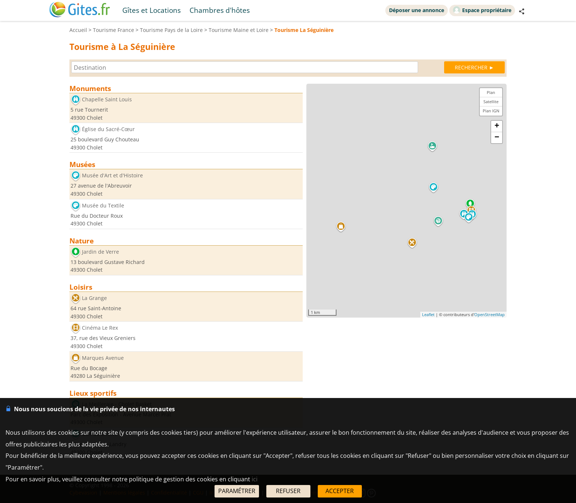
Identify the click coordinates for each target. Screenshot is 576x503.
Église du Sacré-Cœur (108, 129)
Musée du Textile (103, 205)
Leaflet (428, 314)
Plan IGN (491, 110)
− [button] (496, 137)
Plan (491, 92)
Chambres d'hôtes (220, 10)
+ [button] (496, 126)
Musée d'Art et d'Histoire (112, 175)
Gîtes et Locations (151, 10)
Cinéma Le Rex (100, 328)
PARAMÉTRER (236, 491)
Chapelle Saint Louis (107, 99)
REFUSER (288, 491)
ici (255, 479)
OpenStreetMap (489, 314)
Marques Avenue (103, 357)
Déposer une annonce (416, 10)
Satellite (490, 101)
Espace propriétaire (482, 10)
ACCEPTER (339, 491)
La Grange (94, 297)
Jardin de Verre (100, 251)
